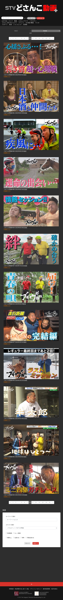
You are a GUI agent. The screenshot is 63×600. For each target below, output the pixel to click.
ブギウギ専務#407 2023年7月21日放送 (15, 265)
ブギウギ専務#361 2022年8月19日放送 (15, 113)
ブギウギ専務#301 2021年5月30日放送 (15, 418)
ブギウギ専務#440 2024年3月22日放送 (15, 380)
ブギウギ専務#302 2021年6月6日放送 (15, 456)
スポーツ (4, 24)
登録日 (22, 31)
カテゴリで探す (10, 524)
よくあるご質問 (29, 18)
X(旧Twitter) (54, 589)
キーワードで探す (10, 516)
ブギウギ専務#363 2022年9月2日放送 (15, 151)
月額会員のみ (30, 537)
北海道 (25, 24)
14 (49, 38)
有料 (23, 537)
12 (42, 38)
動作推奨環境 (46, 589)
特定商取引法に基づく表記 (22, 589)
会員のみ (17, 537)
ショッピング (17, 24)
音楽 (10, 24)
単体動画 (9, 533)
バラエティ (33, 21)
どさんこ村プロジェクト (9, 22)
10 (36, 38)
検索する (35, 543)
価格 (37, 33)
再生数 (51, 31)
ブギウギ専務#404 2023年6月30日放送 (15, 227)
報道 (15, 21)
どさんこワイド (23, 21)
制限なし (9, 537)
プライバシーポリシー (36, 589)
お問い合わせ (38, 18)
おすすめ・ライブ (7, 21)
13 (46, 38)
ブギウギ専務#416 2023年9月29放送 (15, 304)
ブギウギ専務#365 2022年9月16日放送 (15, 189)
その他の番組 (30, 22)
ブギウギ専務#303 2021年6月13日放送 (15, 495)
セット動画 (18, 533)
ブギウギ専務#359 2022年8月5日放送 (15, 75)
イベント (21, 22)
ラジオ (37, 22)
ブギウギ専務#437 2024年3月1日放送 (15, 342)
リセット (27, 543)
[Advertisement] (31, 561)
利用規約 (11, 589)
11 (39, 38)
